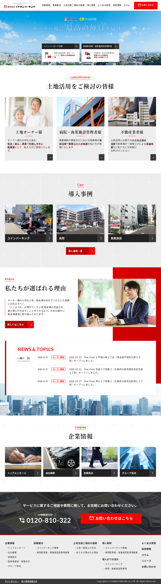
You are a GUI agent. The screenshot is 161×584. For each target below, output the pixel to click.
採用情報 (117, 5)
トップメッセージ (16, 547)
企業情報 (46, 5)
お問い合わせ (149, 566)
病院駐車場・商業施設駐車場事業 (53, 552)
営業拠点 (12, 556)
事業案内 (57, 5)
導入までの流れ (110, 559)
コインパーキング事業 (48, 547)
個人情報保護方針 (29, 581)
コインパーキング (114, 563)
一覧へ (21, 358)
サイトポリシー (12, 581)
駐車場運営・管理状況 (19, 561)
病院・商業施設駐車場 (116, 568)
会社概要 (12, 552)
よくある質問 (104, 5)
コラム (127, 5)
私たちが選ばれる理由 (87, 552)
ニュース (146, 560)
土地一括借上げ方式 (86, 547)
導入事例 (91, 5)
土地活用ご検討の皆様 (74, 5)
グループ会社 (14, 565)
